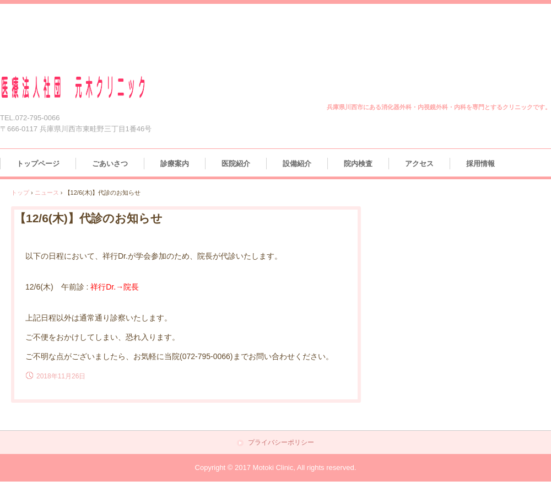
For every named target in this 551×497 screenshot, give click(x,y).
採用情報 (480, 163)
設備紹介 (297, 163)
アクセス (419, 163)
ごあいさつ (110, 163)
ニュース (47, 192)
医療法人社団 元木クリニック (86, 87)
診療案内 (174, 163)
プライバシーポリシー (281, 442)
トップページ (38, 163)
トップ (20, 192)
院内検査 (358, 163)
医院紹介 (236, 163)
